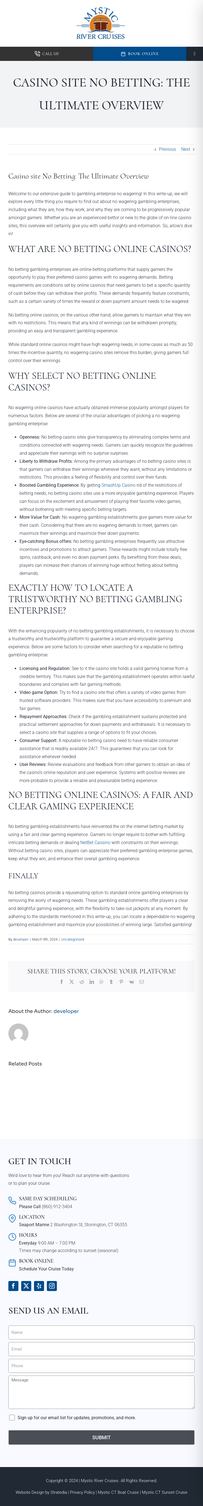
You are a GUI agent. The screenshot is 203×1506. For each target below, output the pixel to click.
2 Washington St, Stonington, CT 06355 (88, 1224)
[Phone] (101, 1366)
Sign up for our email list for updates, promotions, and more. (77, 1417)
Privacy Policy (82, 1492)
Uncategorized (72, 939)
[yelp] (39, 1286)
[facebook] (13, 1286)
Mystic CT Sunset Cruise (164, 1492)
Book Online (143, 53)
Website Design (30, 1492)
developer (20, 939)
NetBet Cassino (95, 842)
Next (185, 149)
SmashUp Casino (119, 485)
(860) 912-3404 (57, 1206)
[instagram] (52, 1286)
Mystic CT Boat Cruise (118, 1492)
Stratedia (58, 1492)
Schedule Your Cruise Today (46, 1269)
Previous (167, 149)
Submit (101, 1437)
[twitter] (26, 1286)
